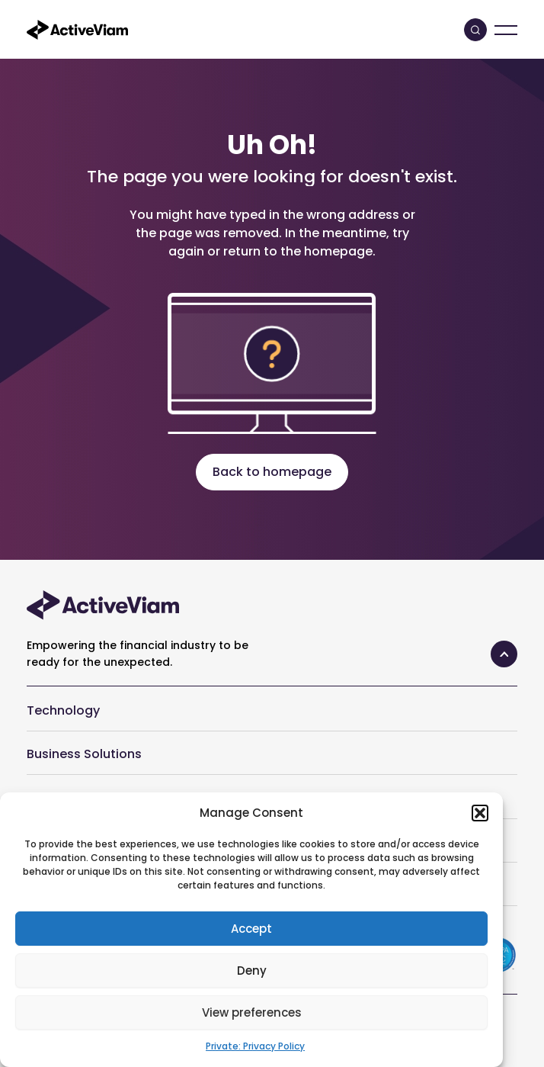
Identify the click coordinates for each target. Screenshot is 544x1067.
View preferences (252, 1012)
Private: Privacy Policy (255, 1046)
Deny (252, 971)
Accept (251, 929)
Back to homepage (272, 471)
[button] (480, 813)
